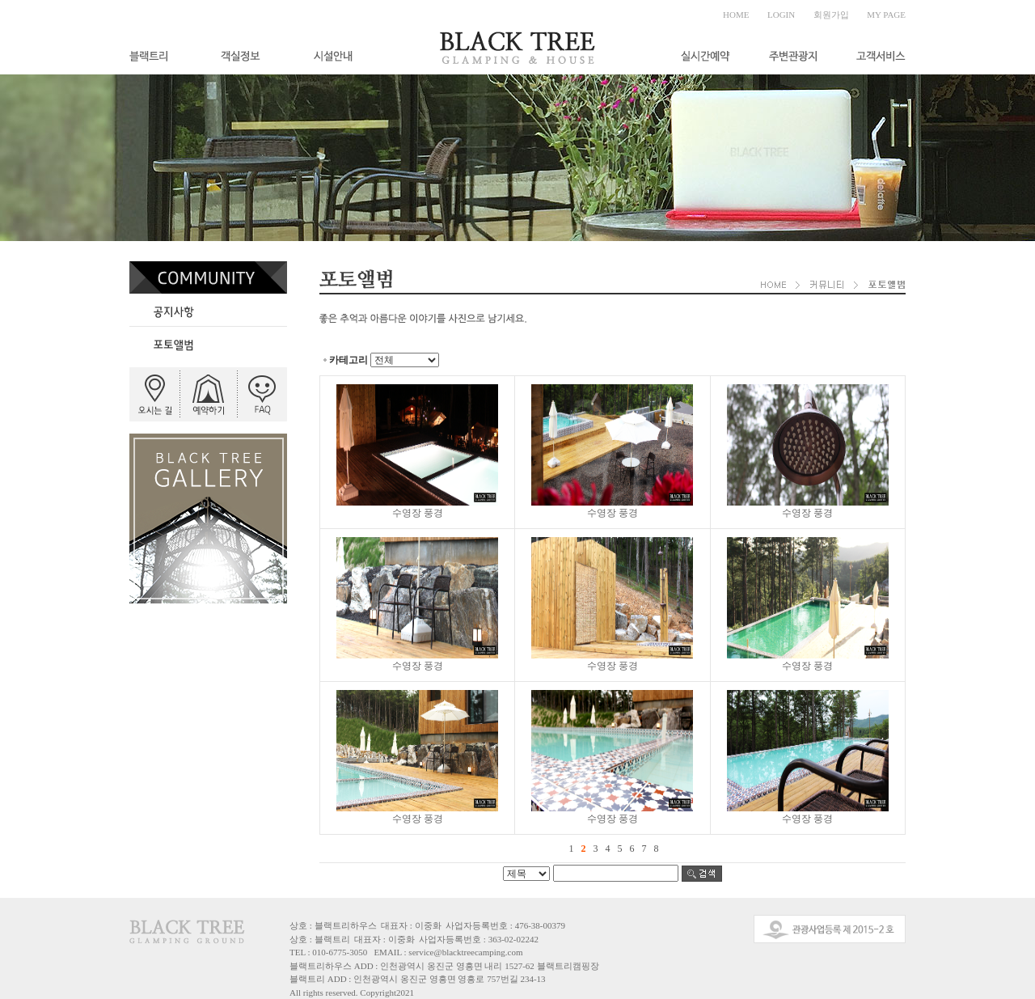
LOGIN (781, 14)
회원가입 (831, 14)
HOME (736, 14)
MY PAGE (886, 14)
